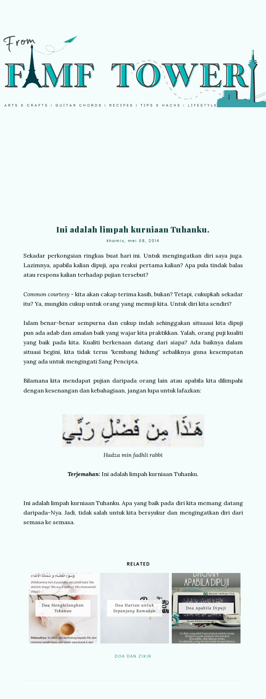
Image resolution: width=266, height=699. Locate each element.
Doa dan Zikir (133, 656)
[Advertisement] (133, 170)
